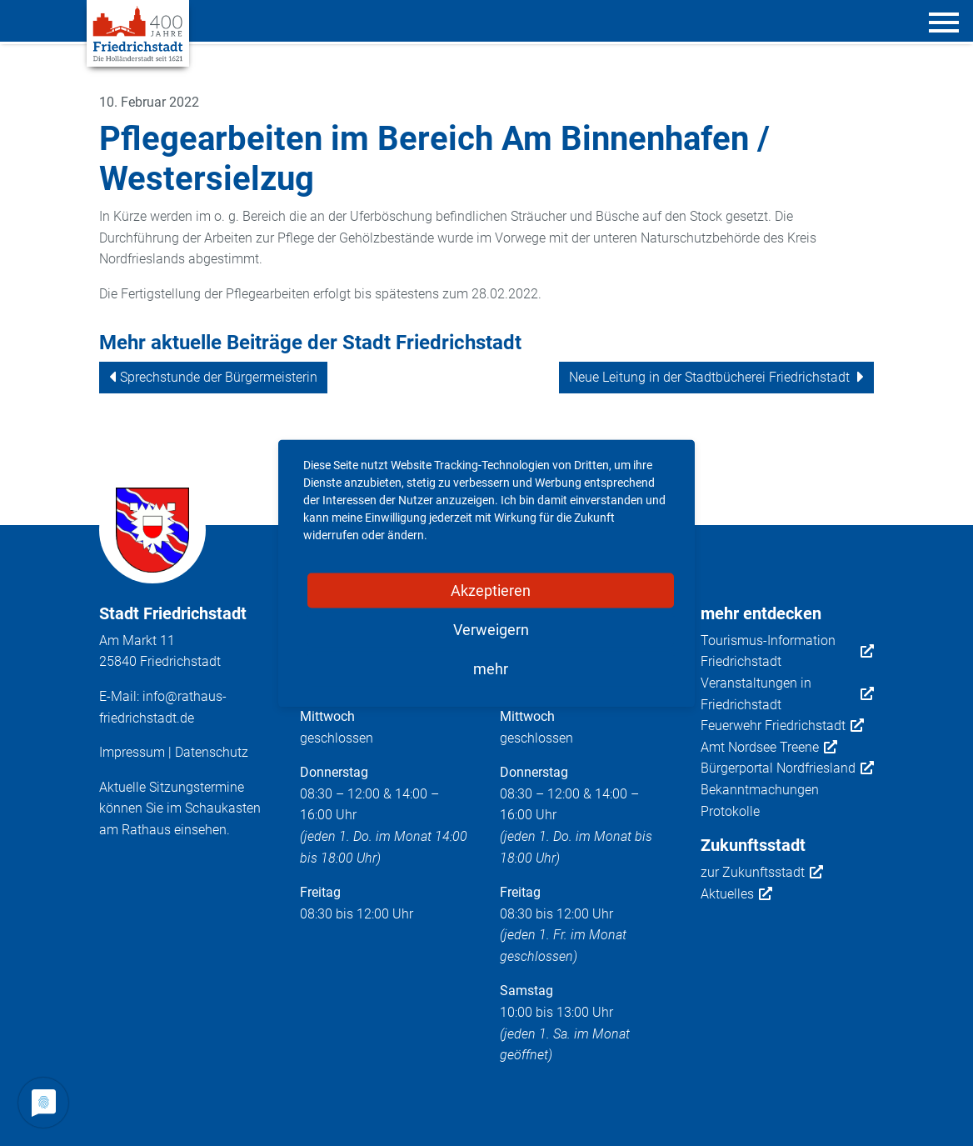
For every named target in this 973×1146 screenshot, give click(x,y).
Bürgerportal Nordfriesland (787, 768)
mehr (490, 668)
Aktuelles (736, 894)
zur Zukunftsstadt (762, 872)
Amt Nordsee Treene (769, 747)
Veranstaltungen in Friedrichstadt (788, 694)
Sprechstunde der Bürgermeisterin (218, 377)
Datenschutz (211, 752)
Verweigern (491, 629)
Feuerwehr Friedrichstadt (782, 726)
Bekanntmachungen (760, 790)
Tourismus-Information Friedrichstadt (788, 651)
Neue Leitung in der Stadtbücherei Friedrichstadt (709, 377)
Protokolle (730, 811)
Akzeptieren (491, 589)
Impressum (132, 752)
